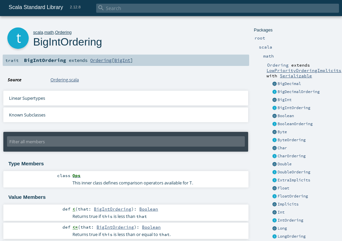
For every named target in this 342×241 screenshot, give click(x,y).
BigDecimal (289, 83)
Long (282, 228)
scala (38, 32)
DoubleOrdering (294, 172)
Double (285, 164)
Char (282, 148)
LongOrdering (292, 236)
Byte (282, 132)
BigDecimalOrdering (299, 91)
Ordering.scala (64, 80)
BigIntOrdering (294, 107)
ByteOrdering (292, 140)
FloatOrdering (293, 196)
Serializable (296, 75)
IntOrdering (290, 220)
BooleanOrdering (295, 124)
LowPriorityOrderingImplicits (304, 70)
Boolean (286, 115)
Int (281, 212)
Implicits (288, 204)
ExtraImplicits (294, 180)
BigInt (285, 99)
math (49, 32)
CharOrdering (292, 156)
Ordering (63, 32)
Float (283, 188)
